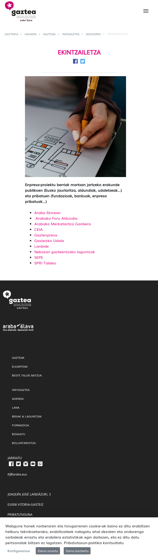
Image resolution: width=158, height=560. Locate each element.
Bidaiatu (18, 434)
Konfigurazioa (18, 550)
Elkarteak (20, 366)
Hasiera (31, 34)
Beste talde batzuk (27, 375)
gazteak (49, 34)
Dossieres (93, 34)
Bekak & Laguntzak (27, 416)
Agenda (18, 398)
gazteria (11, 34)
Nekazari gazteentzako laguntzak (64, 251)
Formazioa (20, 425)
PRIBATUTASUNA (19, 514)
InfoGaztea (70, 34)
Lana (15, 407)
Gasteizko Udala (49, 240)
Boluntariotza (24, 443)
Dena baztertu (77, 550)
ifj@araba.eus (17, 474)
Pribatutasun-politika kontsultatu (94, 542)
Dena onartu (48, 550)
